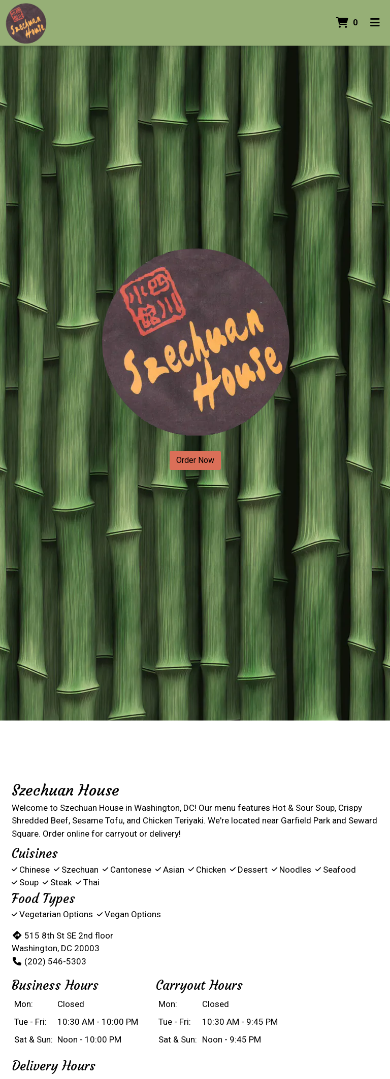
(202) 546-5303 (49, 961)
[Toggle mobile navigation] (375, 22)
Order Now (195, 460)
